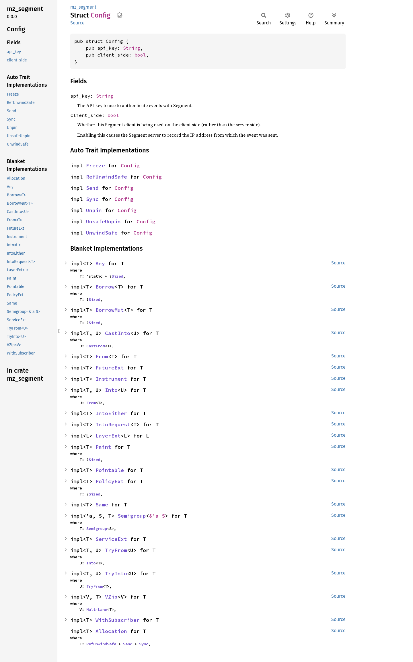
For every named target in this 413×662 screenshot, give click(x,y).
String (131, 48)
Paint (103, 447)
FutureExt (110, 367)
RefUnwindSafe (106, 176)
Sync (92, 199)
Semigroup (132, 515)
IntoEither (111, 413)
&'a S (157, 515)
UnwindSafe (102, 232)
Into (111, 390)
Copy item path (119, 15)
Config (130, 165)
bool (140, 55)
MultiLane (96, 609)
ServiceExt (111, 539)
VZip (111, 596)
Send (92, 188)
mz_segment (83, 7)
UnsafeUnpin (103, 221)
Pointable (110, 470)
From (102, 356)
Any (100, 263)
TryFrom (116, 550)
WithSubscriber (118, 620)
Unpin (94, 210)
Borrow (105, 286)
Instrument (111, 378)
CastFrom (95, 346)
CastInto (117, 333)
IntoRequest (113, 424)
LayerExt (108, 435)
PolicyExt (110, 481)
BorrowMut (110, 310)
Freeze (95, 165)
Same (102, 504)
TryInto (116, 573)
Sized (117, 276)
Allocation (111, 631)
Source (77, 23)
